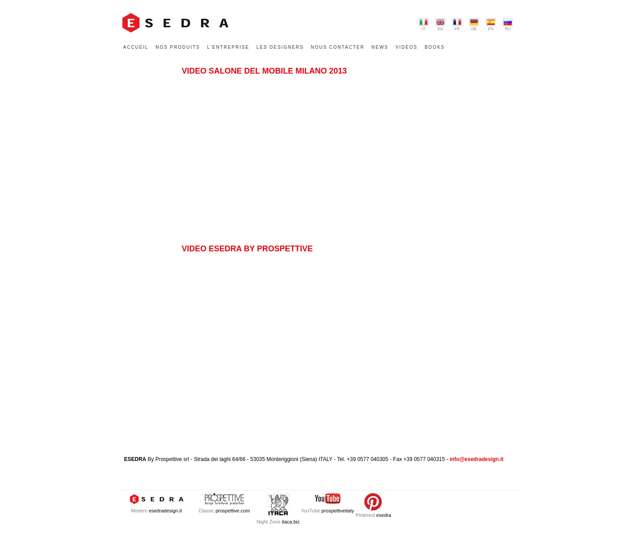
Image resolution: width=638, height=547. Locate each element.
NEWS (380, 47)
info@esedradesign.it (477, 459)
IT (423, 24)
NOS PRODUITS (178, 47)
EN (440, 24)
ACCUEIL (135, 47)
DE (474, 24)
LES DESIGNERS (280, 47)
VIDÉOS (407, 47)
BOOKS (434, 47)
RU (508, 24)
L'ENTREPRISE (228, 47)
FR (457, 24)
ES (491, 24)
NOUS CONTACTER (337, 47)
